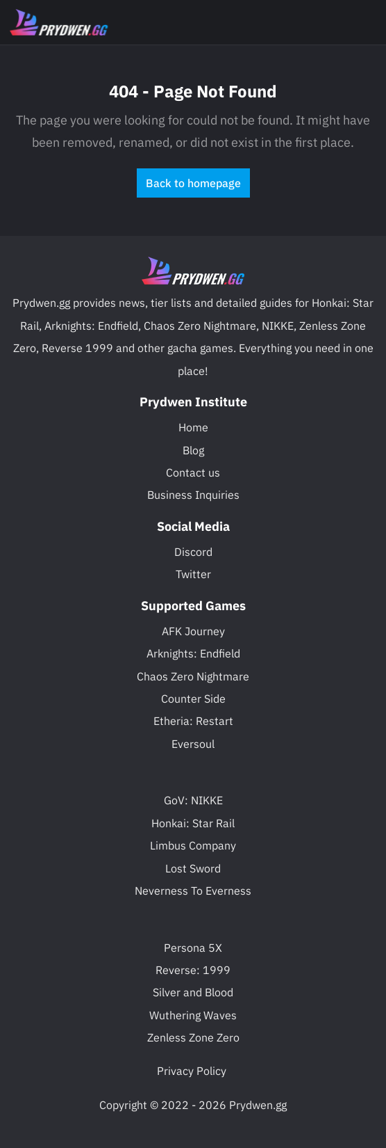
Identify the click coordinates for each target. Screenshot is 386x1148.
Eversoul (193, 744)
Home (193, 427)
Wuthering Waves (193, 1015)
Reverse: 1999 (193, 970)
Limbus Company (193, 845)
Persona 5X (193, 948)
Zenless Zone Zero (193, 1037)
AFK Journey (193, 631)
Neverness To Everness (193, 891)
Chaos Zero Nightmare (193, 676)
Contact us (193, 472)
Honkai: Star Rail (193, 823)
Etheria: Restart (193, 721)
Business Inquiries (193, 495)
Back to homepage (193, 183)
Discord (193, 552)
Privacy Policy (191, 1071)
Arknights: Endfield (193, 653)
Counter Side (193, 698)
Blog (193, 450)
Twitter (193, 574)
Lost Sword (193, 868)
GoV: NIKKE (193, 800)
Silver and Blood (193, 992)
